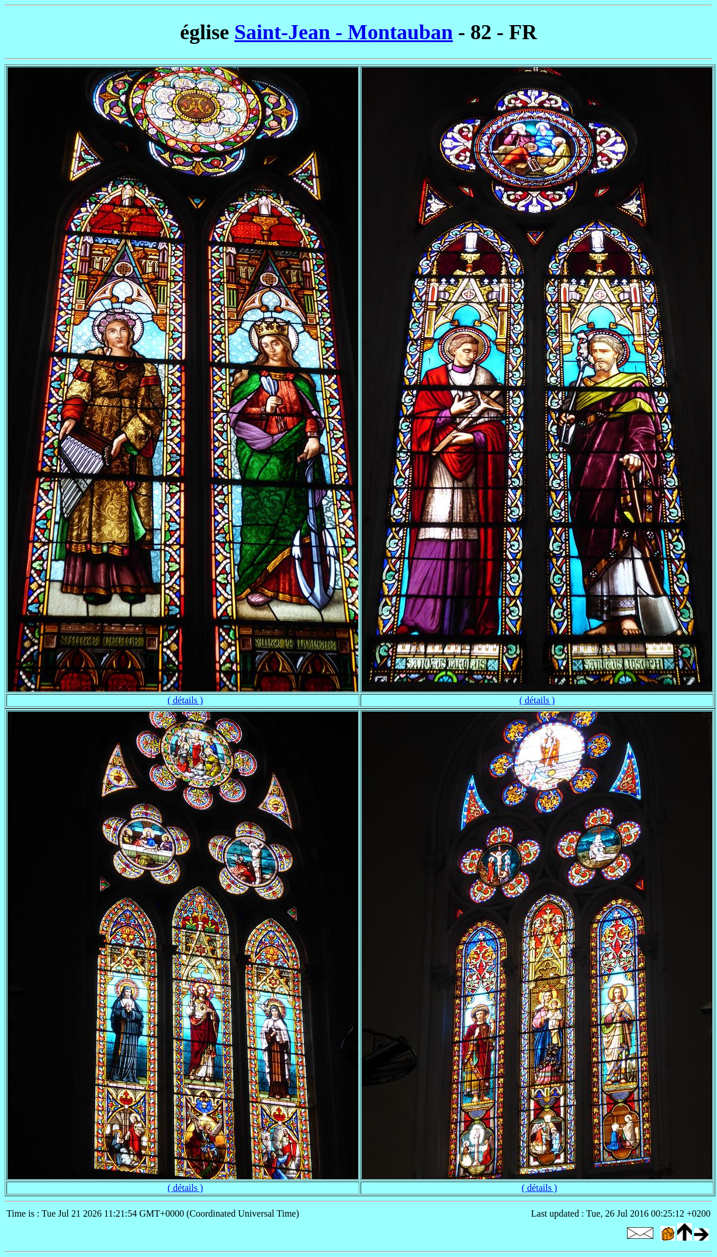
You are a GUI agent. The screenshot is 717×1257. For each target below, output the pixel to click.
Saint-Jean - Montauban (343, 32)
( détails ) (185, 700)
